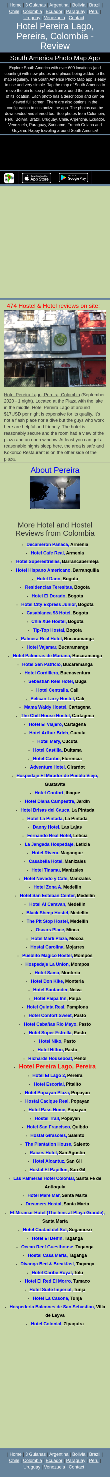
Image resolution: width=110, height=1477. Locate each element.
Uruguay (31, 17)
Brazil (94, 4)
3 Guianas (35, 4)
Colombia (32, 11)
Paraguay (75, 11)
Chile (14, 11)
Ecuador (54, 11)
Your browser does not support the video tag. (55, 152)
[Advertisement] (55, 243)
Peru (93, 11)
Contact (76, 17)
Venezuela (54, 17)
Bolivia (79, 4)
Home (16, 4)
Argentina (58, 4)
